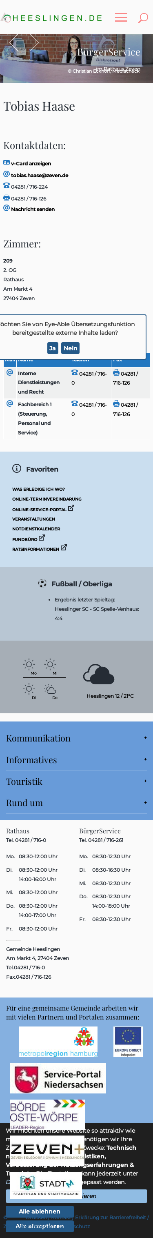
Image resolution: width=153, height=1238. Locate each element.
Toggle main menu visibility (123, 13)
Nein (71, 348)
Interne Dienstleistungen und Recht (39, 382)
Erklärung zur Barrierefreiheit (110, 1217)
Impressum (40, 1226)
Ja (52, 348)
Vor (30, 42)
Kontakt (61, 1217)
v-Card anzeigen (27, 163)
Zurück (18, 42)
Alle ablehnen (39, 1211)
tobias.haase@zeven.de (35, 175)
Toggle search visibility (145, 13)
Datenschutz (74, 1226)
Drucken (36, 1217)
